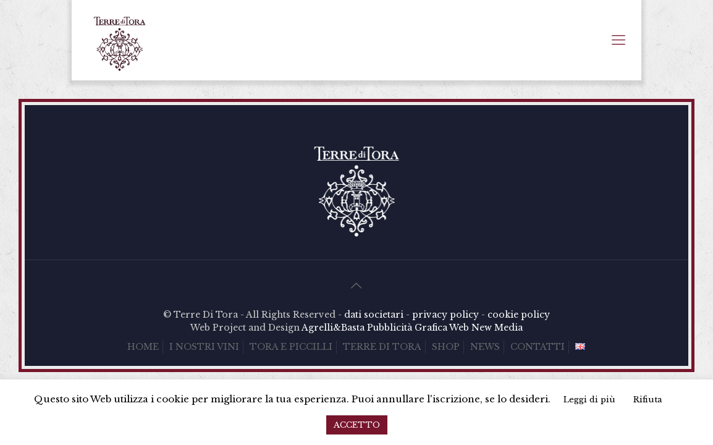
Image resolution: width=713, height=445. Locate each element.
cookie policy (518, 314)
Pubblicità (389, 327)
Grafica (431, 327)
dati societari (373, 314)
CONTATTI (537, 346)
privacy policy (445, 314)
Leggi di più (589, 399)
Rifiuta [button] (647, 399)
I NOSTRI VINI (204, 346)
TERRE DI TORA (382, 346)
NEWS (485, 346)
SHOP (446, 346)
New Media (497, 327)
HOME (143, 346)
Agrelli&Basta (333, 327)
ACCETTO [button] (357, 425)
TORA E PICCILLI (291, 346)
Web (459, 327)
